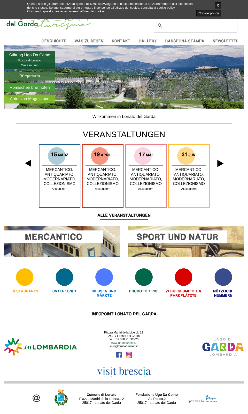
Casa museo (30, 65)
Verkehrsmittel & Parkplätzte (183, 293)
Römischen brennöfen (29, 87)
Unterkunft (64, 291)
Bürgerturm (29, 76)
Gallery (148, 41)
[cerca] (195, 26)
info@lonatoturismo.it (124, 346)
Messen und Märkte (104, 293)
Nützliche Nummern (223, 293)
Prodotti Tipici (143, 291)
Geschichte (53, 41)
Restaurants (24, 291)
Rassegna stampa (184, 41)
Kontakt (121, 41)
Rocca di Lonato (29, 60)
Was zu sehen (89, 41)
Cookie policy (208, 13)
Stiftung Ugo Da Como (29, 55)
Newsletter (226, 41)
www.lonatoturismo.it (124, 343)
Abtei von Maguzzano (30, 98)
